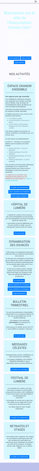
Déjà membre (19, 62)
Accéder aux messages (19, 369)
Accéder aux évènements (19, 187)
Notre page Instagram (19, 196)
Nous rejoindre (14, 58)
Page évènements (19, 293)
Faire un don (26, 58)
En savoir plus (19, 233)
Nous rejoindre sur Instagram (19, 289)
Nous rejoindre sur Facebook (19, 192)
